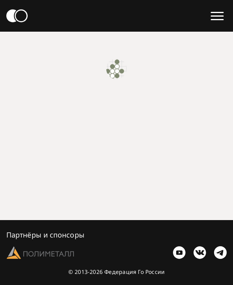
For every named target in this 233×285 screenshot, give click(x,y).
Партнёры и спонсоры (45, 234)
